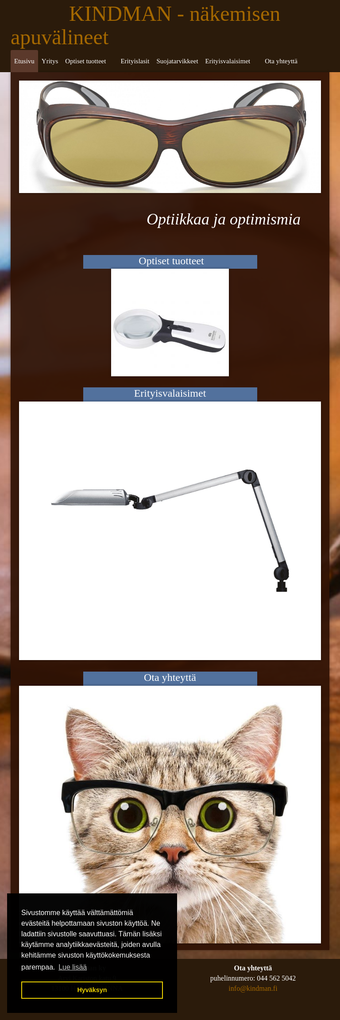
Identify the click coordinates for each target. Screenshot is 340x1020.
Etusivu (24, 61)
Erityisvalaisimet (228, 61)
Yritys (50, 61)
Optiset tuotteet (85, 61)
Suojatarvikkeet (177, 61)
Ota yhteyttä (281, 61)
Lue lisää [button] (72, 967)
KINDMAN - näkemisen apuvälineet (145, 25)
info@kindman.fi (252, 988)
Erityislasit (134, 61)
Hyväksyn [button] (92, 989)
